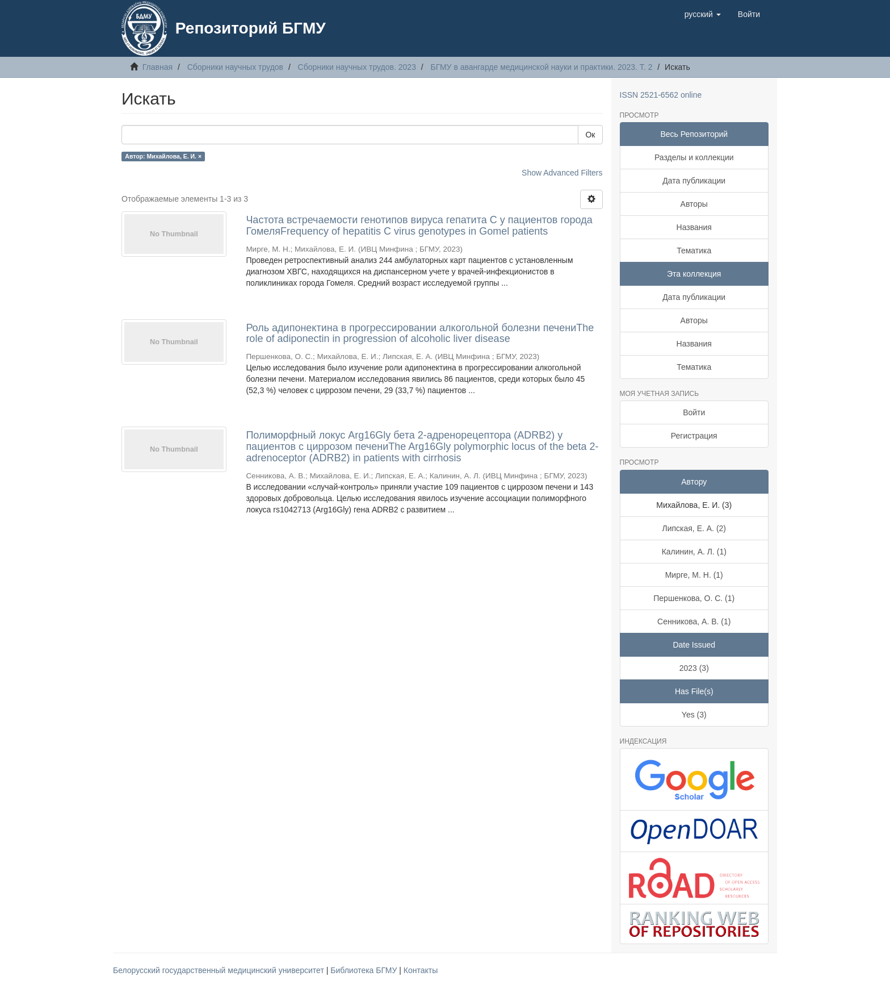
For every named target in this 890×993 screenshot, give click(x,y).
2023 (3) (694, 668)
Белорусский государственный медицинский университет (219, 970)
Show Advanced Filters (562, 172)
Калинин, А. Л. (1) (694, 551)
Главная (157, 67)
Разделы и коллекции (694, 157)
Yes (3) (694, 714)
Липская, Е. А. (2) (694, 528)
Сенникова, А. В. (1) (694, 621)
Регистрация (694, 435)
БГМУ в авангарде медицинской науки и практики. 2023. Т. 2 (542, 67)
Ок (590, 134)
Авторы (694, 203)
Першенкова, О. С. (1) (693, 598)
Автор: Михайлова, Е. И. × (163, 156)
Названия (694, 227)
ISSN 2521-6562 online (661, 94)
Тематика (694, 250)
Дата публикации (693, 180)
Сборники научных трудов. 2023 (357, 67)
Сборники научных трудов (235, 67)
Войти (694, 412)
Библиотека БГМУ (364, 970)
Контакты (421, 970)
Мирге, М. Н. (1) (694, 574)
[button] (702, 14)
